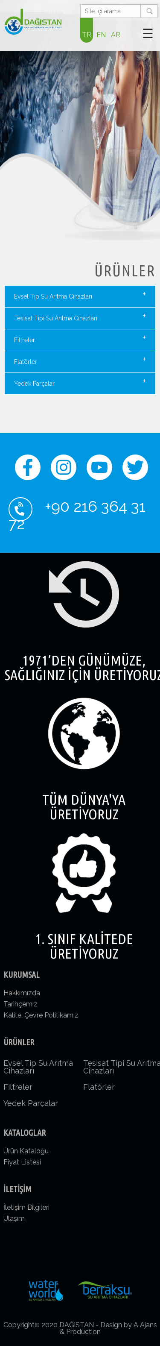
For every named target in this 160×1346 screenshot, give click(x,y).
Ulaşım (14, 1218)
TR (86, 35)
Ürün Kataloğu (26, 1151)
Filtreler (80, 337)
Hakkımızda (21, 993)
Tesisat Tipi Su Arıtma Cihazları (80, 316)
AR (115, 35)
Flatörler (80, 359)
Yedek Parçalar (80, 381)
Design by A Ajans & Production (108, 1328)
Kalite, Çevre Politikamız (41, 1015)
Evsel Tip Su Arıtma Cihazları (80, 294)
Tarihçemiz (20, 1004)
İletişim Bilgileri (26, 1207)
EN (101, 35)
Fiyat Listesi (22, 1162)
